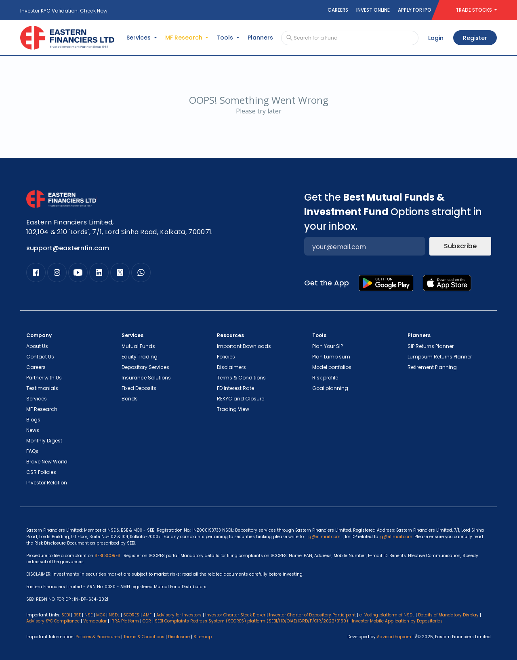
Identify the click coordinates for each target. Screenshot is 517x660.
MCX (100, 615)
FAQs (32, 451)
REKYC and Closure (240, 398)
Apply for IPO (414, 9)
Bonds (130, 398)
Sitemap (202, 637)
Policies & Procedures (98, 637)
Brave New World (46, 461)
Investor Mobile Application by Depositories (397, 621)
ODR (147, 621)
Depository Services (145, 367)
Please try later (259, 111)
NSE (88, 615)
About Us (37, 346)
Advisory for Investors (179, 615)
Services (36, 398)
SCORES (131, 615)
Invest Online (373, 9)
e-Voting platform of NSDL (386, 615)
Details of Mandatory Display (448, 615)
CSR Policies (41, 472)
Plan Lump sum (331, 356)
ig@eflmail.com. (396, 537)
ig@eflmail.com (323, 537)
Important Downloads (244, 346)
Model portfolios (331, 367)
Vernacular (95, 621)
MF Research (41, 409)
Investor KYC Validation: (63, 10)
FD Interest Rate (235, 388)
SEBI (65, 615)
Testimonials (42, 388)
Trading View (233, 409)
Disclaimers (231, 367)
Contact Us (40, 356)
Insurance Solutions (146, 377)
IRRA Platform (124, 621)
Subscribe (460, 246)
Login (435, 38)
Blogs (33, 419)
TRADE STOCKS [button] (474, 9)
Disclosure (179, 637)
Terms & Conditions (241, 377)
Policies (226, 356)
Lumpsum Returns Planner (440, 356)
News (32, 430)
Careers (338, 9)
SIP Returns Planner (431, 346)
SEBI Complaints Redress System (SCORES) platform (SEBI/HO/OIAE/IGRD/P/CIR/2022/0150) (251, 621)
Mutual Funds (138, 346)
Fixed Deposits (139, 388)
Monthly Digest (44, 440)
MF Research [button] (184, 38)
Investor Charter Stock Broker (235, 615)
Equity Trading (140, 356)
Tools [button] (225, 38)
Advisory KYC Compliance (53, 621)
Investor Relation (46, 482)
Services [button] (139, 38)
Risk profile (325, 377)
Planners (260, 38)
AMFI (148, 615)
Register (475, 38)
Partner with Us (44, 377)
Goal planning (330, 388)
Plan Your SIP (327, 346)
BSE (77, 615)
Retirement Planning (432, 367)
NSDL (114, 615)
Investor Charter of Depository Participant (312, 615)
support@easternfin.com (67, 248)
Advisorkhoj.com (394, 637)
